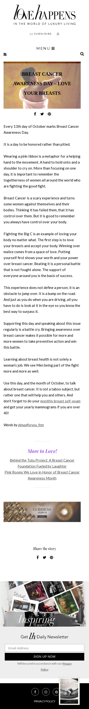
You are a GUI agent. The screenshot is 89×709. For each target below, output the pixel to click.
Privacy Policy (44, 701)
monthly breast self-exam (60, 401)
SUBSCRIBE (41, 33)
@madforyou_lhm (31, 425)
